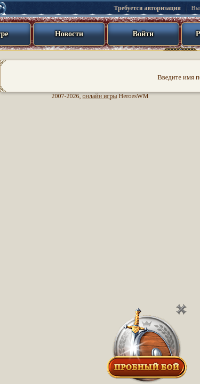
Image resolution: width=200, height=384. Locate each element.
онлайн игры (100, 96)
